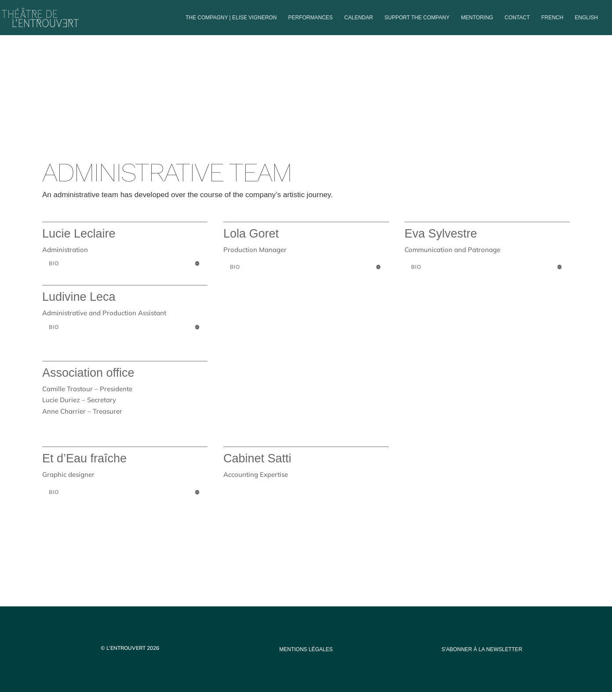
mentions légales (305, 649)
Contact (517, 17)
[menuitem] (552, 24)
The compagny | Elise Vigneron (231, 17)
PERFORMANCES (310, 17)
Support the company (417, 17)
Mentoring (477, 17)
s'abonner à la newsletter (481, 649)
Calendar (358, 17)
